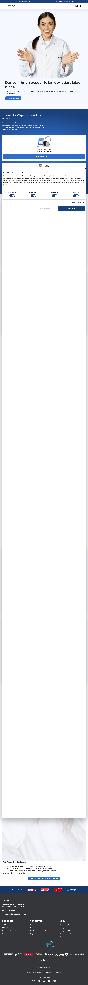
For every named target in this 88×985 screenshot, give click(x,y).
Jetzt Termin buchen (44, 156)
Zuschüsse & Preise (67, 934)
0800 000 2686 (8, 910)
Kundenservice (36, 925)
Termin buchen (65, 925)
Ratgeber (63, 937)
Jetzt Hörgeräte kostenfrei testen (44, 878)
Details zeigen (76, 202)
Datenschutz (37, 972)
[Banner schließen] (85, 168)
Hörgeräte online (36, 928)
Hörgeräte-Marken (67, 931)
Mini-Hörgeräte (7, 925)
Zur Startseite (13, 98)
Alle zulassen (71, 208)
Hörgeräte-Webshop (68, 928)
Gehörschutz (6, 934)
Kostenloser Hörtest (38, 931)
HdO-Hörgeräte (7, 928)
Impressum (48, 972)
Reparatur (34, 934)
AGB (28, 972)
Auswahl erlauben (44, 208)
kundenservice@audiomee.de (14, 914)
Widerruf (58, 972)
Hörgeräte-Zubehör (9, 931)
